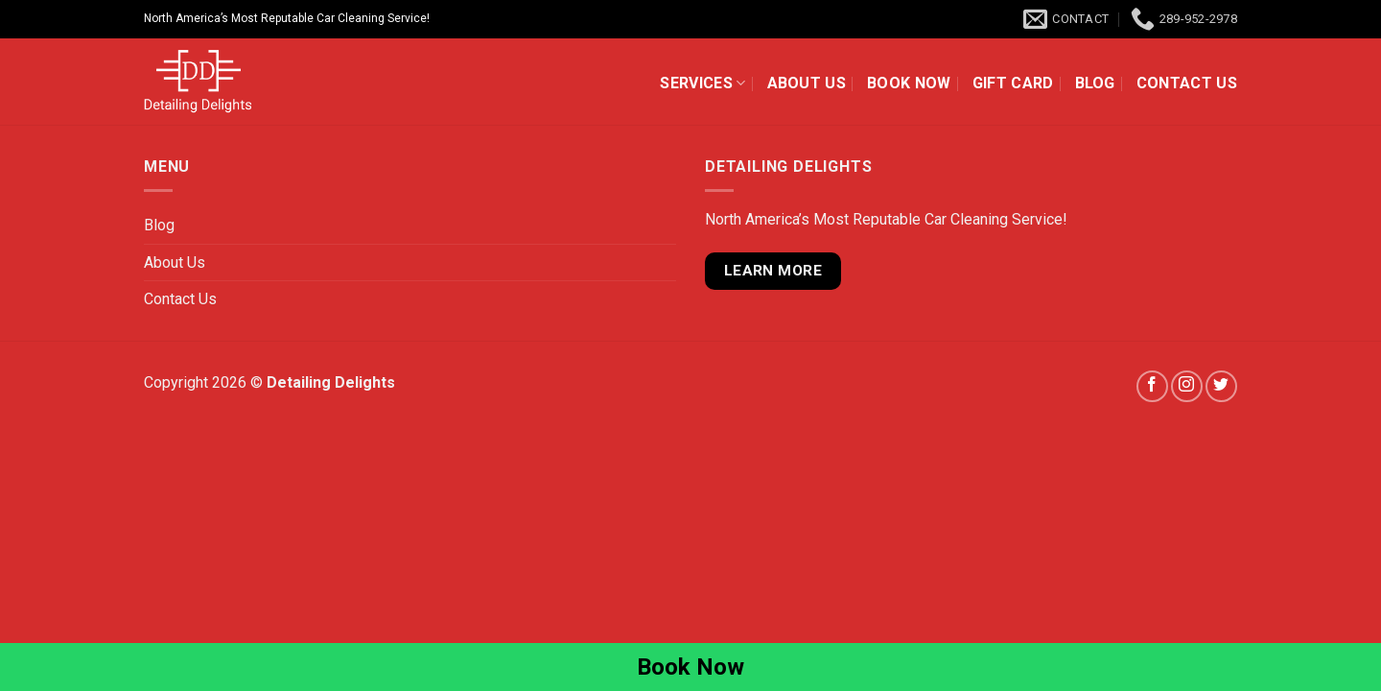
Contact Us (1186, 83)
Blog (1095, 83)
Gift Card (1013, 83)
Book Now (909, 83)
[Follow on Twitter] (1221, 386)
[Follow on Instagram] (1187, 386)
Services (702, 83)
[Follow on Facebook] (1152, 386)
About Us (807, 83)
